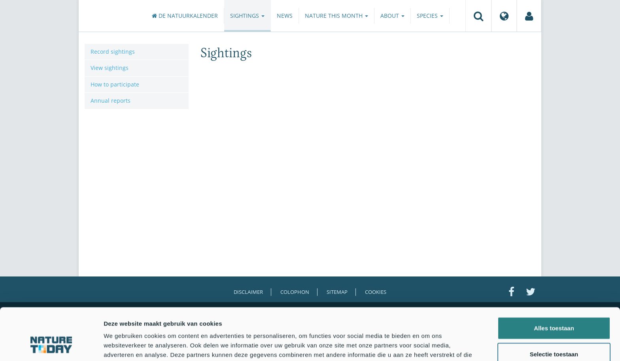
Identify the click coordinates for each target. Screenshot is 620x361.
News (285, 15)
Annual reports (110, 100)
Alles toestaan (554, 283)
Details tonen (427, 345)
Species (430, 15)
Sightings (247, 15)
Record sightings (113, 51)
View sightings (110, 67)
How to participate (115, 84)
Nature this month (336, 15)
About (392, 15)
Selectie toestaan (554, 309)
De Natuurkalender (185, 15)
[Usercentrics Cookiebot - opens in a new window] (51, 346)
